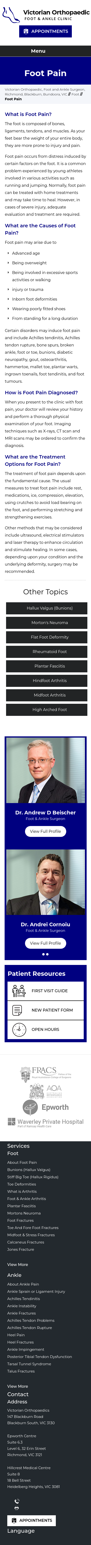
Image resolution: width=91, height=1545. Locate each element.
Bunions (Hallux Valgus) (28, 1169)
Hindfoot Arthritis (50, 680)
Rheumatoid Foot (50, 651)
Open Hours (45, 1029)
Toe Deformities (21, 1184)
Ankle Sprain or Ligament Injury (36, 1291)
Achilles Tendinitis (23, 1298)
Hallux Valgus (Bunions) (50, 608)
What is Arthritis (22, 1191)
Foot (75, 94)
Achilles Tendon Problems (30, 1320)
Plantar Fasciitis (49, 666)
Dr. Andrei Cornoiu (46, 929)
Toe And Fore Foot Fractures (32, 1227)
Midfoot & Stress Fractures (31, 1235)
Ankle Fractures (21, 1313)
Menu (44, 51)
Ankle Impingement (25, 1349)
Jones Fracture (20, 1249)
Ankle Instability (21, 1306)
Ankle (14, 1275)
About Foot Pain (22, 1162)
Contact (18, 1394)
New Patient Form (52, 1010)
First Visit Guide (50, 991)
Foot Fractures (20, 1220)
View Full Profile (45, 831)
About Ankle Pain (23, 1284)
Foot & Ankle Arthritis (26, 1198)
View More (17, 1264)
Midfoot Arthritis (50, 695)
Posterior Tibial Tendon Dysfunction (39, 1356)
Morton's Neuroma (50, 622)
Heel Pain (16, 1335)
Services (18, 1146)
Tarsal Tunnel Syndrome (29, 1364)
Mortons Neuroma (24, 1213)
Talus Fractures (21, 1371)
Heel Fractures (20, 1342)
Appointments (45, 32)
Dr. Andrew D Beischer (46, 818)
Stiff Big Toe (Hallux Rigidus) (32, 1177)
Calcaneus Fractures (25, 1242)
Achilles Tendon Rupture (29, 1327)
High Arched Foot (50, 709)
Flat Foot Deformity (49, 637)
